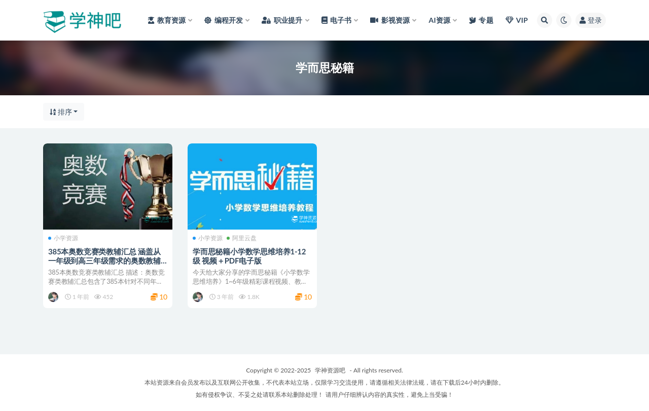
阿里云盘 (242, 238)
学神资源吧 (330, 370)
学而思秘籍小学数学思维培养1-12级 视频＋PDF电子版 (249, 256)
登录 (591, 20)
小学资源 (63, 238)
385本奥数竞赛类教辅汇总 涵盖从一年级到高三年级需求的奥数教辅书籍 (104, 260)
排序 (61, 111)
